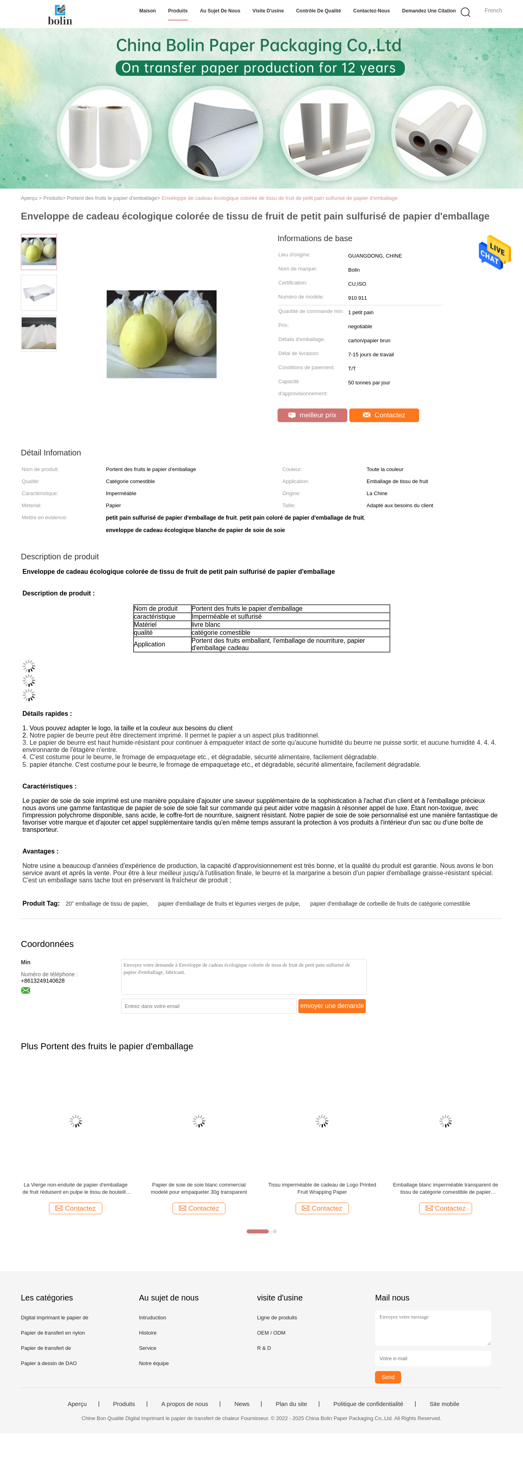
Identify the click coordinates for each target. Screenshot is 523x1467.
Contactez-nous (371, 11)
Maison (147, 11)
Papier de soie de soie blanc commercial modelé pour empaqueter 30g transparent (199, 1188)
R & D (264, 1348)
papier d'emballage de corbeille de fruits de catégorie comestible (390, 903)
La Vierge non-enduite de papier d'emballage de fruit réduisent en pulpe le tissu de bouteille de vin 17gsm (75, 1189)
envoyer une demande (332, 1005)
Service (147, 1348)
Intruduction (152, 1318)
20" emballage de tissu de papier (106, 903)
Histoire (147, 1333)
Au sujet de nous (220, 11)
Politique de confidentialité (368, 1404)
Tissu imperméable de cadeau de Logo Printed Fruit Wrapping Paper (322, 1188)
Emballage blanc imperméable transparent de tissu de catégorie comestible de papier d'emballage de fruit (445, 1189)
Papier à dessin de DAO (49, 1363)
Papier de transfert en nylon (53, 1333)
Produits (178, 11)
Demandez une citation (429, 11)
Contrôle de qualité (318, 11)
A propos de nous (184, 1404)
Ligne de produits (277, 1318)
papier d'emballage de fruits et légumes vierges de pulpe (228, 903)
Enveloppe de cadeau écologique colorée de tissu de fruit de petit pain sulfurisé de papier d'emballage (279, 198)
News (241, 1404)
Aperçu (77, 1404)
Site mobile (444, 1404)
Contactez (384, 415)
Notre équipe (153, 1363)
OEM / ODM (271, 1333)
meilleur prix (312, 415)
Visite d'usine (268, 11)
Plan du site (291, 1404)
